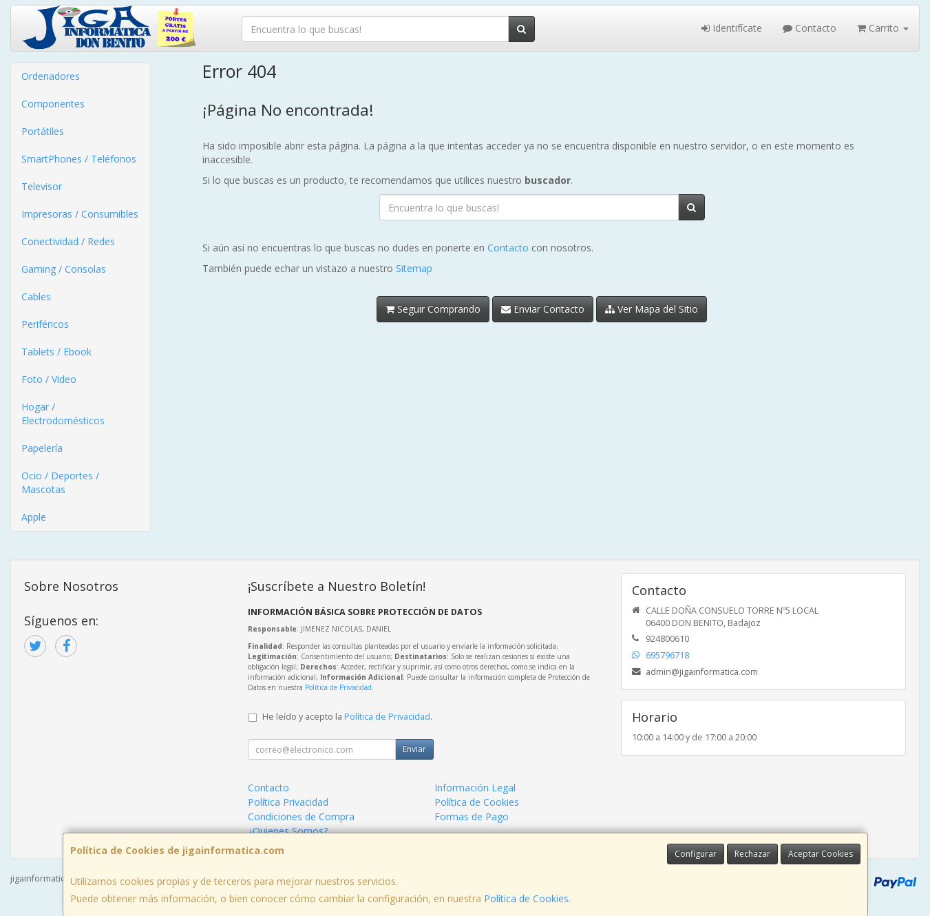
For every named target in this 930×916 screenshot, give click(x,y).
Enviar (414, 749)
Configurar (696, 854)
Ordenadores (50, 76)
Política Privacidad (288, 802)
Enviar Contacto (542, 308)
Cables (36, 296)
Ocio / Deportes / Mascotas (60, 482)
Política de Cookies (526, 898)
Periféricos (45, 324)
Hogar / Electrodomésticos (63, 413)
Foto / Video (48, 379)
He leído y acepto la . (347, 716)
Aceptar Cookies (820, 854)
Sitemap (414, 268)
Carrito (883, 27)
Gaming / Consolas (63, 268)
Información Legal (475, 787)
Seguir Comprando (432, 308)
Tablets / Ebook (56, 351)
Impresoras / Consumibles (79, 213)
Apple (33, 516)
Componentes (53, 103)
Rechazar (752, 854)
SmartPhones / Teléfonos (78, 158)
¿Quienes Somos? (288, 830)
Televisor (41, 186)
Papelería (42, 448)
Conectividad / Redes (68, 241)
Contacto (809, 27)
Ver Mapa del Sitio (651, 308)
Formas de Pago (471, 816)
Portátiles (42, 131)
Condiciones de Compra (301, 816)
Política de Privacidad (338, 687)
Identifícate (731, 27)
